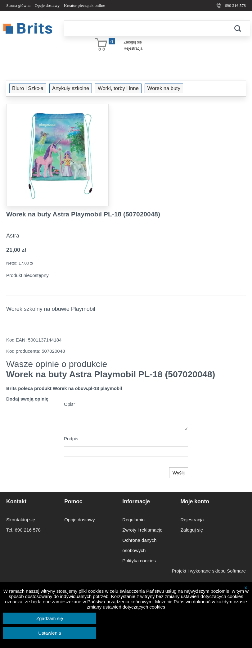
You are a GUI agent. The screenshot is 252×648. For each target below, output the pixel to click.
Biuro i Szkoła (27, 88)
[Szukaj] (144, 28)
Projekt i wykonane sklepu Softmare (209, 570)
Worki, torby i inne (118, 88)
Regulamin (133, 519)
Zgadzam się (49, 618)
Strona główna (18, 5)
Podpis (71, 438)
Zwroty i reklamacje (142, 529)
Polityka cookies (139, 560)
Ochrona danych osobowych (139, 545)
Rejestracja (133, 48)
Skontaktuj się (20, 519)
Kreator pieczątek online (84, 5)
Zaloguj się (133, 42)
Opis (69, 404)
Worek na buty (163, 88)
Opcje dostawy (47, 5)
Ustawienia (49, 633)
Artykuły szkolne (70, 88)
